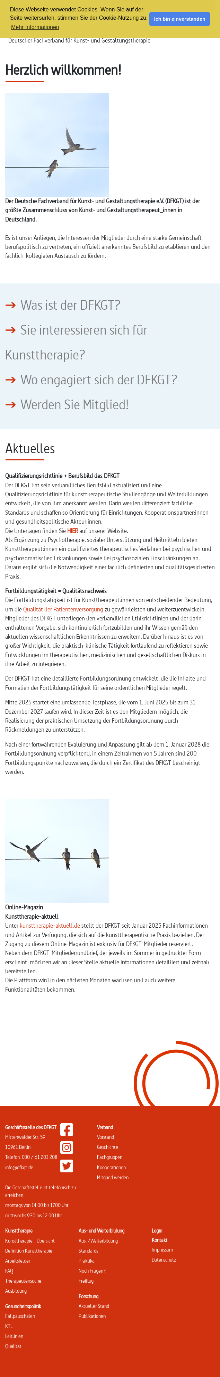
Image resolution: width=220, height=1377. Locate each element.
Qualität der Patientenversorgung (63, 609)
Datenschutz (164, 1260)
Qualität (13, 1346)
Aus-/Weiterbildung (98, 1241)
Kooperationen (111, 1167)
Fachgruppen (109, 1157)
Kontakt (159, 1240)
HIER (72, 530)
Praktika (87, 1261)
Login (157, 1231)
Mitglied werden (113, 1177)
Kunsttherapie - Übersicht (30, 1241)
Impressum (162, 1250)
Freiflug (86, 1281)
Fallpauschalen (20, 1316)
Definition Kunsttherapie (28, 1251)
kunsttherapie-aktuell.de (50, 925)
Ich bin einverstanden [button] (179, 19)
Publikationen (92, 1316)
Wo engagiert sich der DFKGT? (98, 379)
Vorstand (105, 1137)
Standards (88, 1251)
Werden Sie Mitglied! (74, 404)
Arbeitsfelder (17, 1261)
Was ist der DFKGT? (70, 304)
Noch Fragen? (92, 1271)
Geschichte (107, 1147)
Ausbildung (16, 1291)
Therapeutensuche (23, 1281)
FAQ (9, 1271)
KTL (8, 1326)
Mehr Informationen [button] (35, 27)
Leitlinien (14, 1336)
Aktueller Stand (94, 1306)
